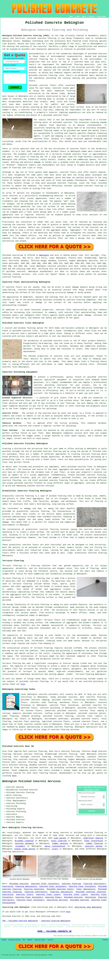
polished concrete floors (84, 719)
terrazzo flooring (40, 605)
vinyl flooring (59, 841)
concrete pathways (24, 843)
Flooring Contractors (95, 884)
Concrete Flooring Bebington (55, 921)
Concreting (7, 886)
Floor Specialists (85, 889)
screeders (20, 846)
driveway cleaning (24, 841)
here (14, 776)
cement (23, 236)
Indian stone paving (24, 849)
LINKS (77, 16)
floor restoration (93, 841)
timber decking (60, 843)
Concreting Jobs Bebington (88, 907)
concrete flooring (38, 59)
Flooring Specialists (26, 886)
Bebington (44, 255)
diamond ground (63, 215)
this (23, 684)
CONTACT (92, 16)
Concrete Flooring (71, 884)
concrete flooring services (65, 730)
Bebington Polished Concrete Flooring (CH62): (26, 36)
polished (78, 186)
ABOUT (84, 16)
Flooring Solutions (34, 889)
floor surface (77, 107)
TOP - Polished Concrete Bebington (20, 921)
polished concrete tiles (25, 331)
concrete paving (93, 846)
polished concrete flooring (88, 833)
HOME (71, 16)
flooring (71, 91)
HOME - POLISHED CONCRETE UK (54, 931)
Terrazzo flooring (12, 566)
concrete (21, 272)
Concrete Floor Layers (48, 895)
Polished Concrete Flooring (91, 892)
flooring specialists (13, 852)
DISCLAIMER (101, 16)
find (10, 751)
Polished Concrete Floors (60, 889)
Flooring (50, 939)
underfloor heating (93, 838)
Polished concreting (12, 255)
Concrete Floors (24, 895)
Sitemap (3, 939)
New (24, 939)
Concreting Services (57, 900)
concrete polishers (57, 266)
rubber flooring (94, 843)
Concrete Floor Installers (45, 884)
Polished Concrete (18, 884)
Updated (29, 939)
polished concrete (36, 38)
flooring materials (84, 65)
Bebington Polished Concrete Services (31, 781)
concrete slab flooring (43, 702)
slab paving (60, 838)
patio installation (55, 846)
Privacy (105, 939)
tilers (55, 849)
